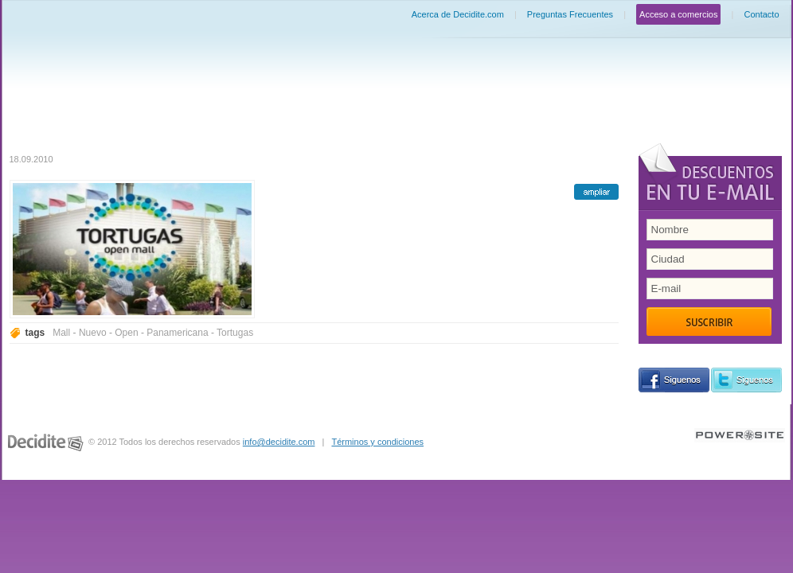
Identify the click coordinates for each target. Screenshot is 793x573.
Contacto (761, 14)
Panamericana (177, 332)
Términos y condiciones (377, 441)
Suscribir (709, 321)
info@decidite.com (279, 441)
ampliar (596, 192)
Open (126, 332)
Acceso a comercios (678, 14)
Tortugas (235, 332)
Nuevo (93, 332)
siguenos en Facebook (674, 380)
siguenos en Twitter (746, 380)
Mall (61, 332)
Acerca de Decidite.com (458, 14)
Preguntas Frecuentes (570, 14)
